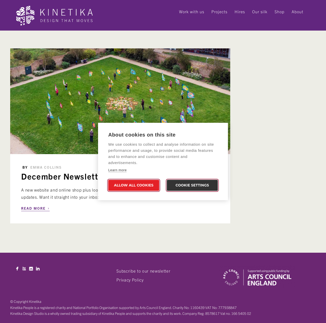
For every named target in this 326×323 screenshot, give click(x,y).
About (297, 11)
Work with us (191, 11)
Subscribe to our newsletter (143, 270)
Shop (279, 11)
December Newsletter (63, 176)
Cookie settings (192, 185)
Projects (219, 11)
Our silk (259, 11)
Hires (240, 11)
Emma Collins (46, 167)
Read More (35, 208)
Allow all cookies (133, 185)
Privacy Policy (129, 279)
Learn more (117, 170)
